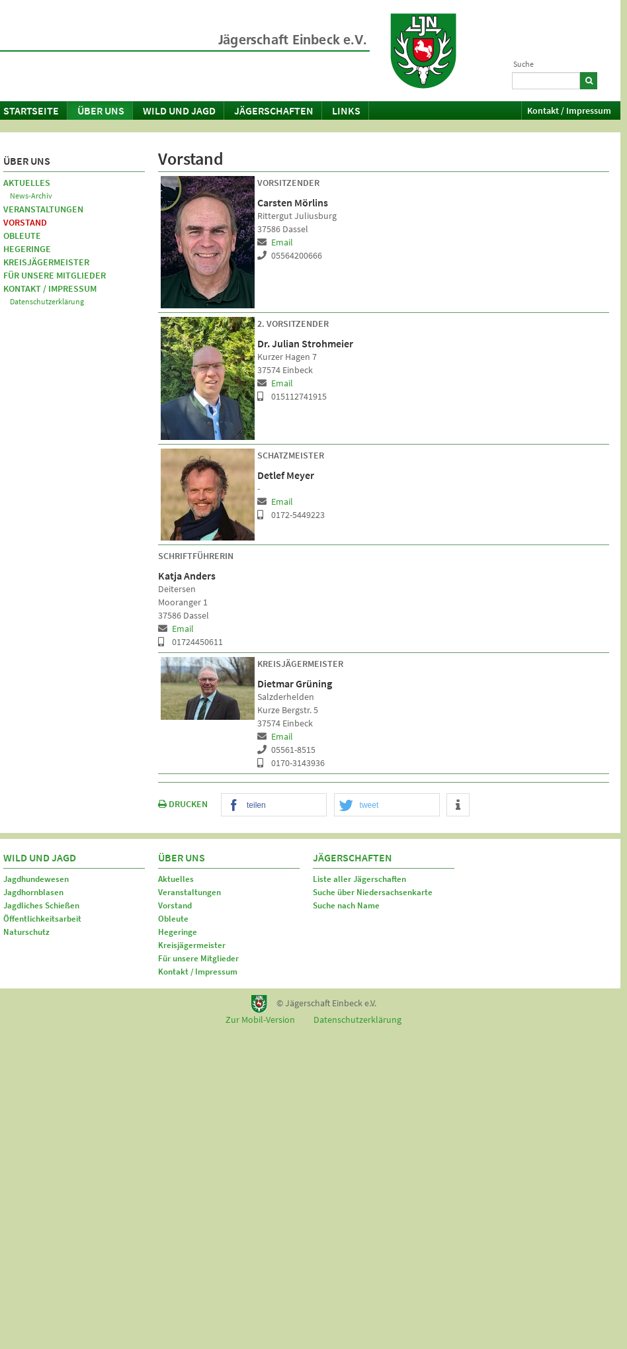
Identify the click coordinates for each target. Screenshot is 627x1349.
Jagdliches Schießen (41, 905)
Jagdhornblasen (33, 892)
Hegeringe (27, 249)
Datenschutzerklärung (47, 301)
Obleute (22, 235)
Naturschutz (26, 931)
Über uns (100, 110)
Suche (523, 64)
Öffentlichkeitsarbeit (42, 918)
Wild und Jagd (179, 110)
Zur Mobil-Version (260, 1019)
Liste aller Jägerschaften (359, 879)
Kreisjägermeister (46, 262)
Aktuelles (26, 183)
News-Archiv (31, 195)
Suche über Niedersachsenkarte (373, 892)
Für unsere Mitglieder (54, 275)
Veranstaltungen (43, 209)
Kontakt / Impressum (569, 110)
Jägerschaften (274, 110)
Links (346, 110)
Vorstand (25, 222)
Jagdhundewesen (36, 879)
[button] (274, 805)
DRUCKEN (183, 804)
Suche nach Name (346, 905)
